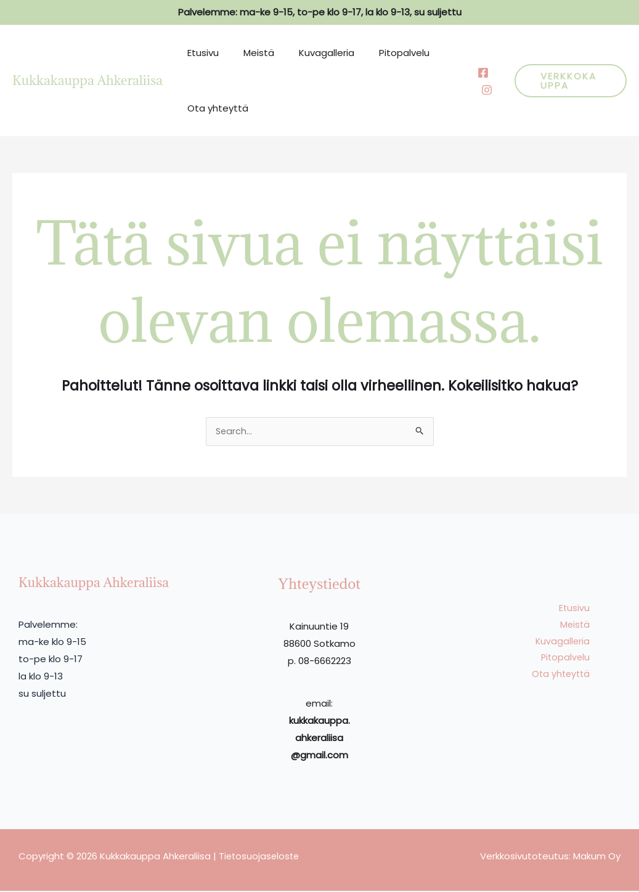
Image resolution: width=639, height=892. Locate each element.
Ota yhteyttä (214, 108)
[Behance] (478, 89)
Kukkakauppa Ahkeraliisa (87, 80)
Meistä (249, 52)
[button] (567, 80)
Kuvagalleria (311, 52)
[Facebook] (474, 72)
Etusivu (200, 52)
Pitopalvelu (382, 52)
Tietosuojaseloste (260, 857)
